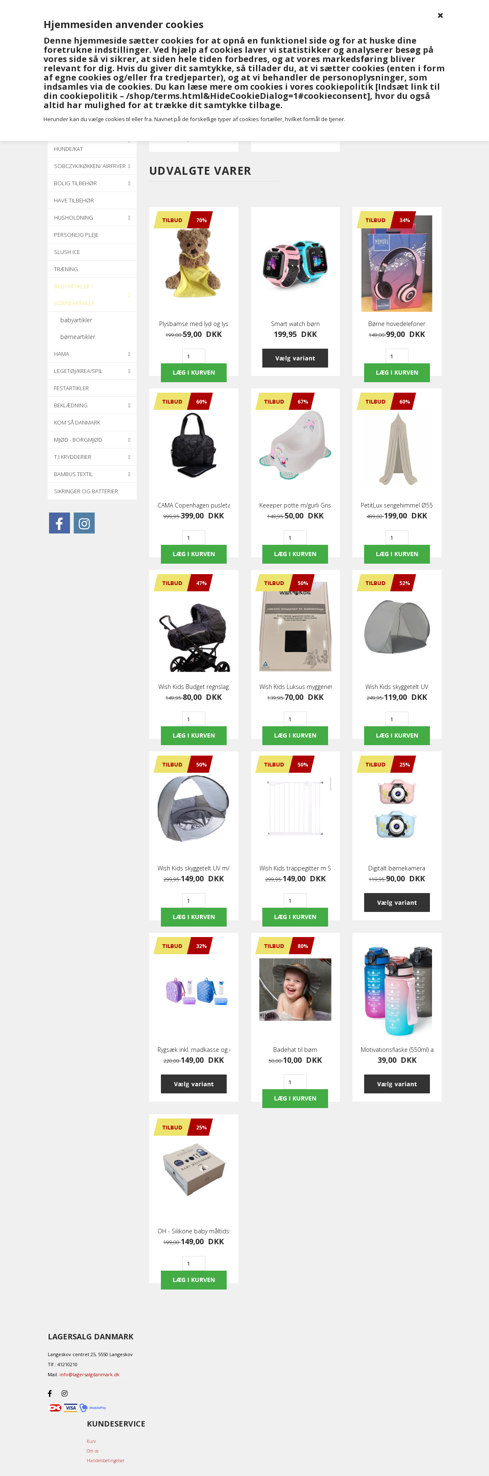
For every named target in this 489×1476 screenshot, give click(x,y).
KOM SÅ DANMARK (77, 422)
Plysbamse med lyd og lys (193, 324)
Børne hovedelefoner (396, 324)
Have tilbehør (74, 200)
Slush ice (67, 252)
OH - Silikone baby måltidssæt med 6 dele (194, 1231)
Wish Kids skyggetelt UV (396, 687)
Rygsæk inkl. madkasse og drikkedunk (194, 1050)
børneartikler (77, 337)
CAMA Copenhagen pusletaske (194, 505)
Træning (66, 269)
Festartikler (71, 388)
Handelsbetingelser (105, 1460)
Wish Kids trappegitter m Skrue (295, 868)
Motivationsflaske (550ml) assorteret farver (397, 1050)
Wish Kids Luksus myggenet (295, 687)
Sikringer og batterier (86, 491)
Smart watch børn (295, 324)
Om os (92, 1451)
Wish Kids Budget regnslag (193, 687)
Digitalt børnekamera (396, 868)
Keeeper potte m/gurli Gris (295, 505)
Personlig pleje (76, 234)
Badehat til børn (295, 1050)
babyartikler (76, 320)
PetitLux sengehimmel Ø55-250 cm (397, 505)
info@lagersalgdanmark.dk (89, 1374)
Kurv (91, 1441)
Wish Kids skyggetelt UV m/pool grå (194, 868)
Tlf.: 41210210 (63, 1364)
